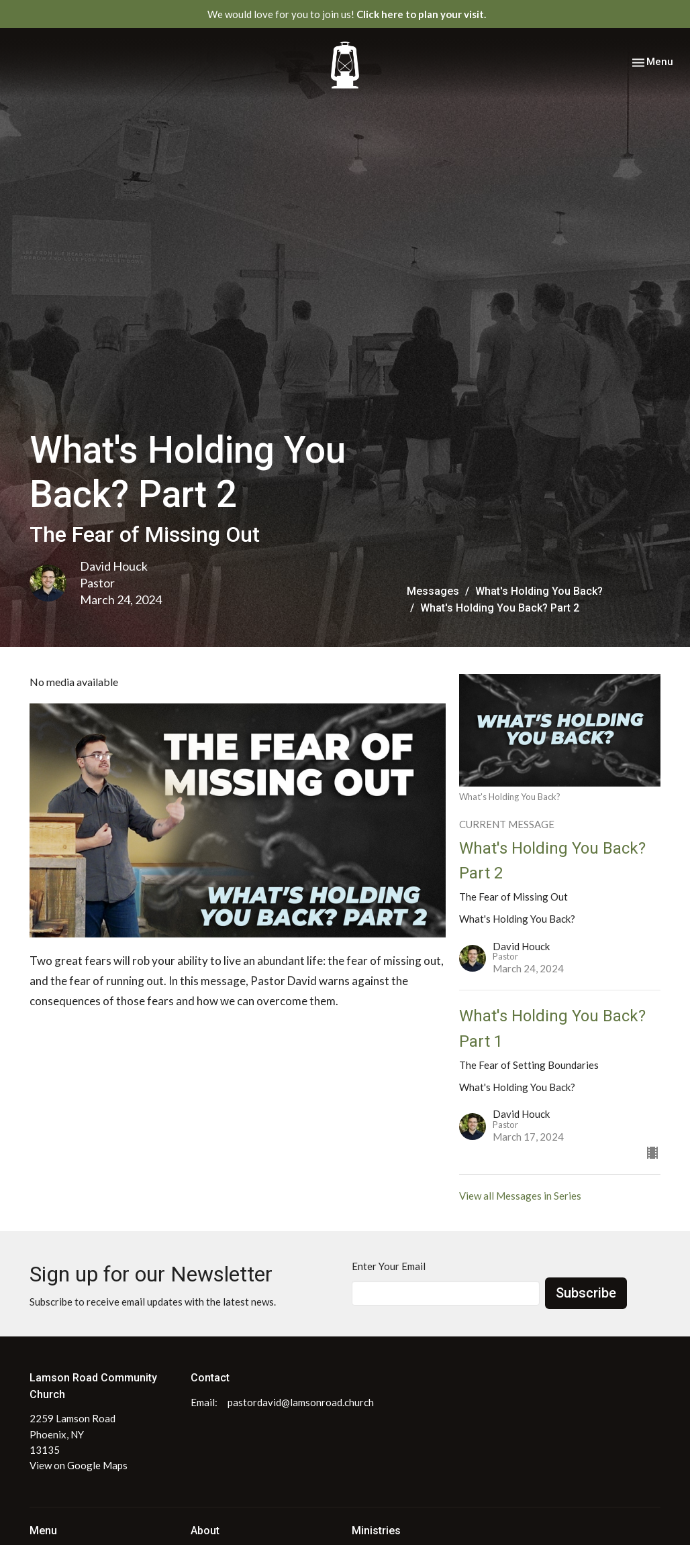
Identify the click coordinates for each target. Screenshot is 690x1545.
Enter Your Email (389, 1266)
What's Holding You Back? (539, 591)
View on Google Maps (79, 1465)
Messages (433, 591)
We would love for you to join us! (346, 14)
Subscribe (586, 1293)
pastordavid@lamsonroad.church (301, 1402)
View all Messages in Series (520, 1196)
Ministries (376, 1530)
